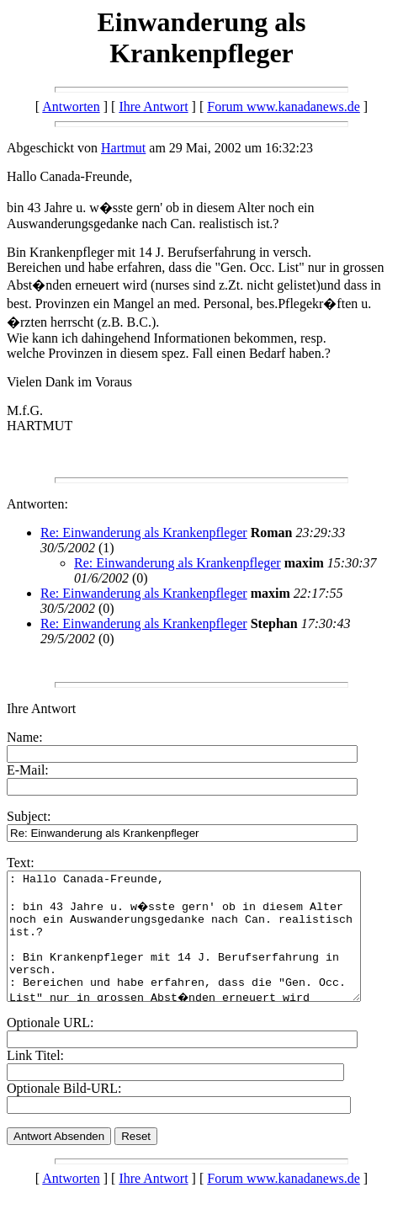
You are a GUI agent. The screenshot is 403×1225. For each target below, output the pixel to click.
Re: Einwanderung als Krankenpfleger (143, 532)
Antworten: (37, 504)
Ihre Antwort (153, 106)
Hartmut (123, 148)
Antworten (70, 106)
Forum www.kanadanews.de (283, 106)
